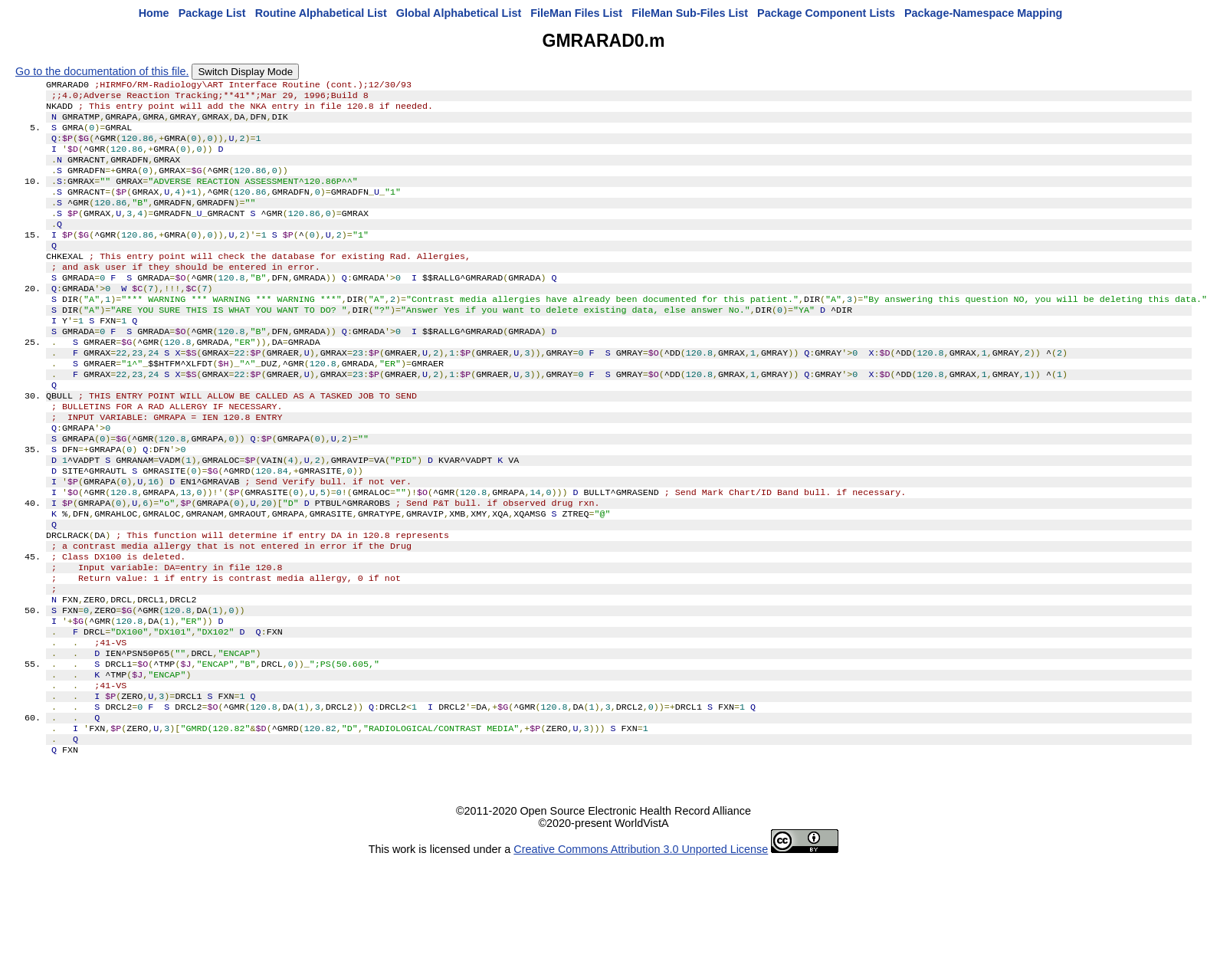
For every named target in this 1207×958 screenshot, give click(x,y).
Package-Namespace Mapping (983, 13)
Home (154, 13)
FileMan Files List (576, 13)
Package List (212, 13)
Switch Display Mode (245, 71)
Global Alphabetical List (458, 13)
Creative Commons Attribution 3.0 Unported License (640, 946)
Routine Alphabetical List (321, 13)
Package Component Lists (826, 13)
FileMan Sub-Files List (689, 13)
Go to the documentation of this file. (102, 71)
